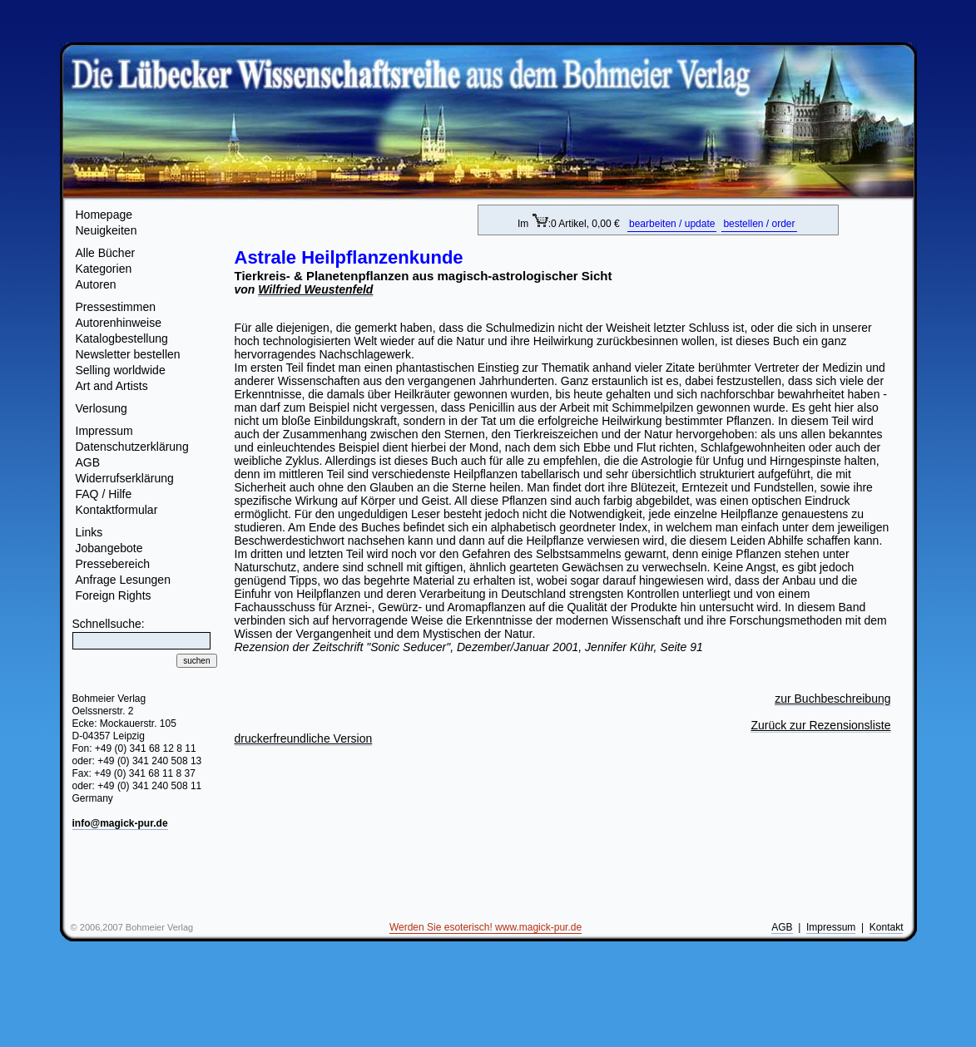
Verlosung (101, 408)
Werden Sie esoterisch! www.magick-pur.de (485, 927)
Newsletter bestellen (128, 354)
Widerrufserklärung (125, 478)
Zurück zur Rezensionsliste (820, 725)
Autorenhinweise (119, 322)
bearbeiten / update (672, 224)
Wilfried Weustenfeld (315, 289)
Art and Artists (112, 386)
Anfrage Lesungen (123, 579)
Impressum (104, 430)
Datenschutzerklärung (132, 446)
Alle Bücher (106, 252)
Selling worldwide (121, 370)
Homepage (104, 214)
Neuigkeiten (106, 230)
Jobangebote (109, 548)
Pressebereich (113, 563)
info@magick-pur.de (120, 823)
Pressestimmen (116, 307)
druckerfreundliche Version (304, 738)
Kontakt (886, 927)
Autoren (96, 284)
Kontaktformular (117, 509)
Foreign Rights (113, 595)
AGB (88, 462)
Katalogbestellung (122, 338)
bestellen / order (759, 224)
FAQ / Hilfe (104, 494)
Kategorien (104, 268)
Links (89, 532)
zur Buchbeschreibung (832, 698)
